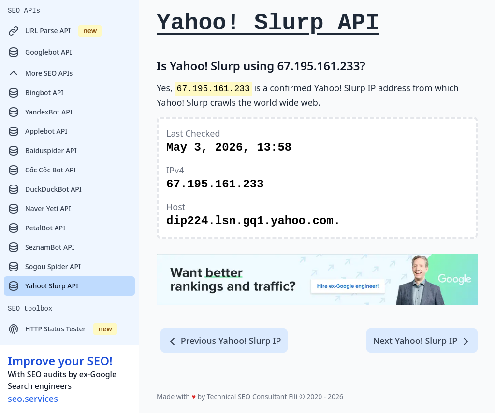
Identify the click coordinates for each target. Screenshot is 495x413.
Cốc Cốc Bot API (42, 170)
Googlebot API (40, 52)
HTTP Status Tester (62, 329)
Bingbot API (35, 93)
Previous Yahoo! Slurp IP (224, 341)
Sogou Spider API (44, 266)
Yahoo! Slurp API (43, 286)
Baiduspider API (42, 151)
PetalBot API (36, 228)
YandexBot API (40, 112)
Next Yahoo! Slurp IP (422, 341)
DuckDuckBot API (45, 189)
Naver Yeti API (39, 208)
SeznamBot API (41, 247)
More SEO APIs (40, 73)
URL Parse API (55, 31)
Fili (293, 396)
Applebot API (37, 131)
